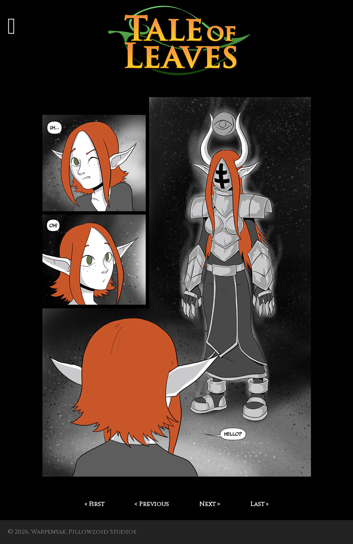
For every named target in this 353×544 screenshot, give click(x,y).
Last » (259, 504)
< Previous (151, 504)
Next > (209, 504)
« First (94, 504)
